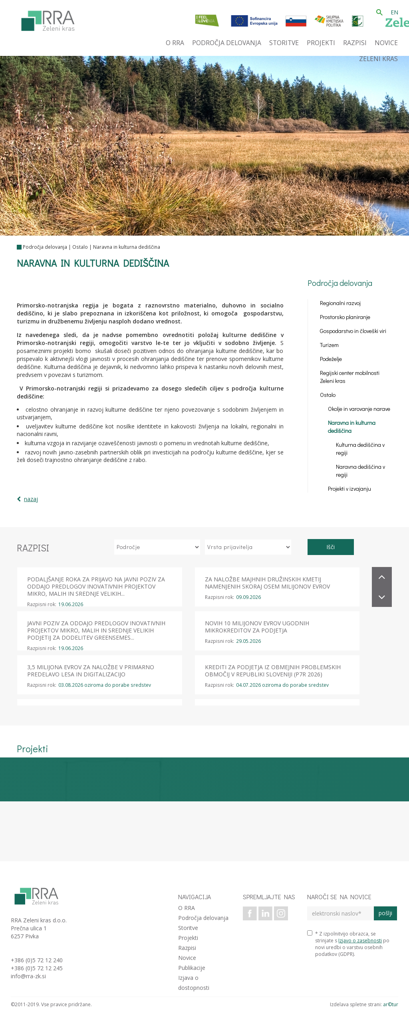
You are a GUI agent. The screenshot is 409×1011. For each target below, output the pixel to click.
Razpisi (187, 948)
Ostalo (80, 247)
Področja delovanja (45, 247)
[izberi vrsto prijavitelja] (248, 547)
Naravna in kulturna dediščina (126, 247)
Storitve (188, 928)
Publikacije (191, 967)
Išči (330, 547)
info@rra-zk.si (28, 976)
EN (394, 12)
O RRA (186, 908)
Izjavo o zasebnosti (360, 940)
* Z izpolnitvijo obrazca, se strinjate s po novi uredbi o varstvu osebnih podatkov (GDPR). (348, 943)
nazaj (31, 499)
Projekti (188, 938)
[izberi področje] (157, 547)
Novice (187, 957)
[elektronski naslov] (340, 913)
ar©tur (390, 1004)
